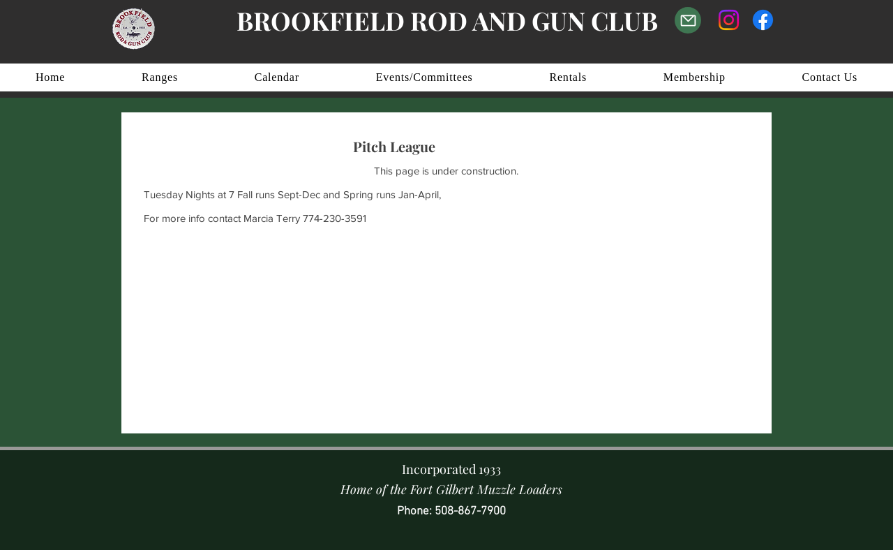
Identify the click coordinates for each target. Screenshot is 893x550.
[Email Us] (688, 20)
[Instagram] (728, 20)
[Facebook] (762, 20)
